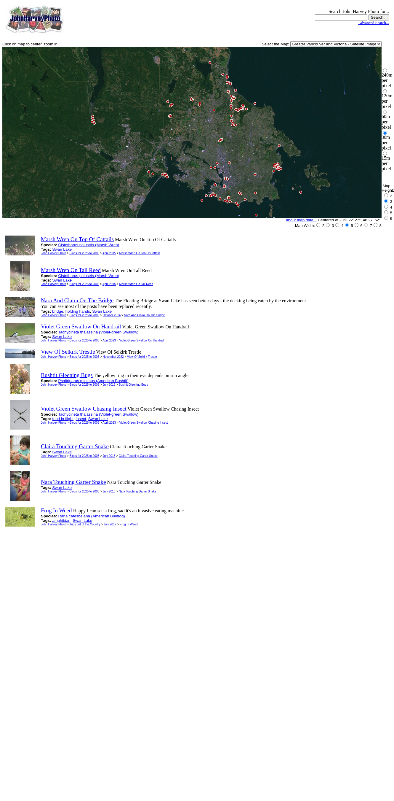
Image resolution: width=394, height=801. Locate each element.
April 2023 (109, 340)
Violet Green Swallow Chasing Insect (143, 422)
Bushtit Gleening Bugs (133, 384)
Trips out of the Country (84, 524)
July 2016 (109, 384)
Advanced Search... (373, 22)
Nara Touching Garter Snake (137, 491)
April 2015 (109, 253)
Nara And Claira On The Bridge (144, 315)
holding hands (77, 311)
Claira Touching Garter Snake (138, 455)
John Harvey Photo (53, 253)
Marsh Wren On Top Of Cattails (139, 253)
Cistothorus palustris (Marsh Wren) (88, 245)
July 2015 (109, 455)
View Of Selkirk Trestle (142, 356)
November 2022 (113, 356)
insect (81, 419)
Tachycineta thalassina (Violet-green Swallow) (98, 332)
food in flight (62, 419)
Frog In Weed (128, 524)
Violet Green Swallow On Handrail (141, 340)
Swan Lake (62, 249)
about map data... (301, 220)
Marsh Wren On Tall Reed (136, 284)
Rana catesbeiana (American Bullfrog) (91, 516)
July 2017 (110, 524)
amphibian (61, 520)
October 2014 (112, 315)
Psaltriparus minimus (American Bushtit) (93, 381)
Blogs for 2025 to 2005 (84, 253)
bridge (57, 311)
